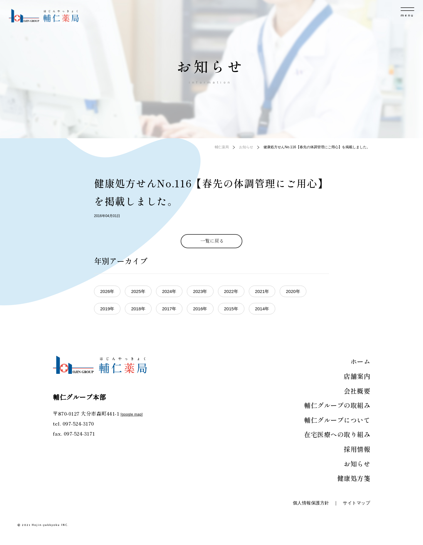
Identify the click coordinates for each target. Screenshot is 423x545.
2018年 (138, 308)
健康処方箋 (353, 478)
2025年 (138, 291)
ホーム (360, 361)
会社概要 (357, 390)
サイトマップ (356, 502)
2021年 (262, 291)
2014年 (262, 308)
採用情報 (357, 449)
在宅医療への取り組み (337, 434)
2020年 (293, 291)
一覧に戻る (212, 240)
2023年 (200, 291)
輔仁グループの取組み (337, 405)
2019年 (107, 308)
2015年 (231, 308)
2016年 (200, 308)
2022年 (231, 291)
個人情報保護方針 (311, 502)
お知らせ (357, 463)
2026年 (107, 291)
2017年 (169, 308)
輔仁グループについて (337, 419)
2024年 (169, 291)
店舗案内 (357, 376)
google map (132, 414)
